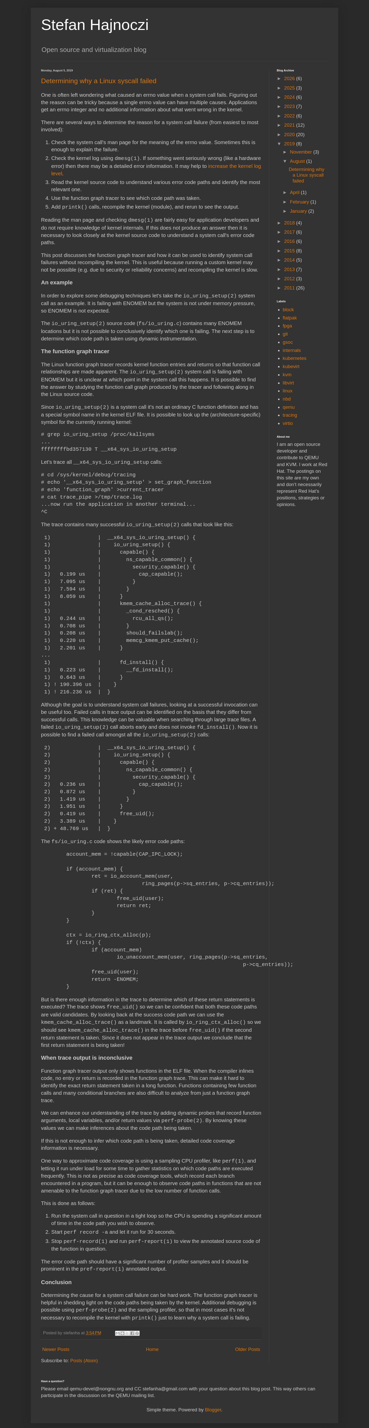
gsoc (288, 342)
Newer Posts (55, 1343)
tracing (290, 415)
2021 (290, 125)
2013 (290, 269)
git (285, 334)
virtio (288, 423)
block (288, 309)
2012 (290, 278)
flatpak (290, 317)
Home (152, 1343)
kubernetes (294, 358)
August (298, 161)
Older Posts (247, 1343)
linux (287, 390)
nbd (287, 399)
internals (292, 350)
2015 (290, 250)
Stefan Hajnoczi (95, 24)
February (300, 202)
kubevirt (291, 366)
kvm (287, 374)
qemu (289, 407)
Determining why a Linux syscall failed (98, 81)
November (301, 152)
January (299, 211)
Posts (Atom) (84, 1355)
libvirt (288, 382)
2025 (290, 88)
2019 (290, 143)
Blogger (213, 1404)
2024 (290, 97)
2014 (290, 260)
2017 (290, 232)
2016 (290, 241)
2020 (290, 134)
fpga (287, 325)
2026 (290, 78)
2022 (290, 116)
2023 (290, 106)
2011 (290, 288)
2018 (290, 223)
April (295, 192)
